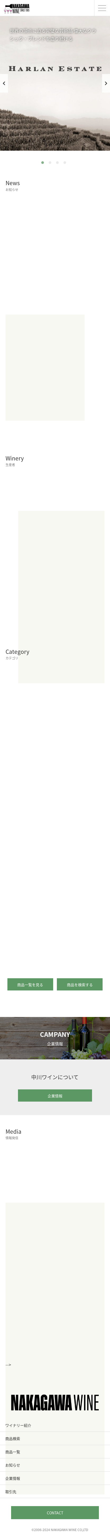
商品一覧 (12, 1451)
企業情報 (67, 1095)
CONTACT (55, 1512)
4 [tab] (66, 164)
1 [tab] (44, 164)
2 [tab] (51, 164)
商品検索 (12, 1438)
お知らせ (12, 1465)
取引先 (10, 1491)
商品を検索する (82, 984)
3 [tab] (58, 164)
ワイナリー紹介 (18, 1425)
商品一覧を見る (32, 984)
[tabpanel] (55, 83)
